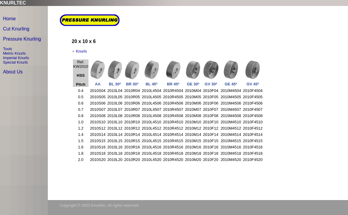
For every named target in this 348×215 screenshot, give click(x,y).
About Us (13, 71)
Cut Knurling (16, 28)
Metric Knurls (14, 53)
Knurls (81, 51)
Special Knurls (15, 62)
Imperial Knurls (16, 58)
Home (9, 18)
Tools (7, 49)
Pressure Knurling (22, 39)
